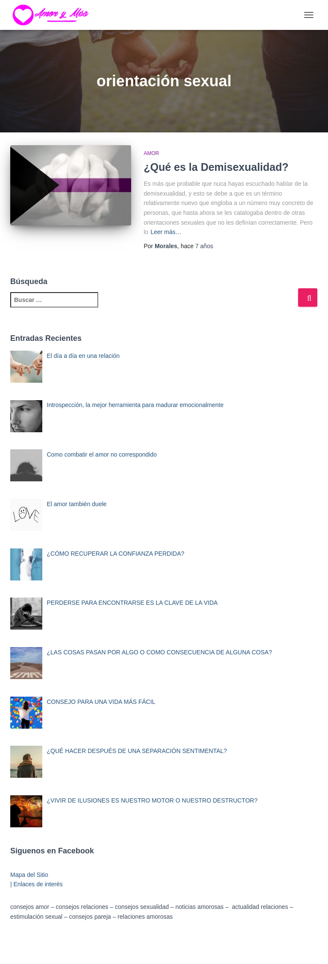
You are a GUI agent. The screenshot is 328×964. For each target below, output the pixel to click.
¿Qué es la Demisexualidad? (216, 167)
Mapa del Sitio (29, 874)
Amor (151, 153)
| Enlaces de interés (36, 884)
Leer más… (165, 232)
